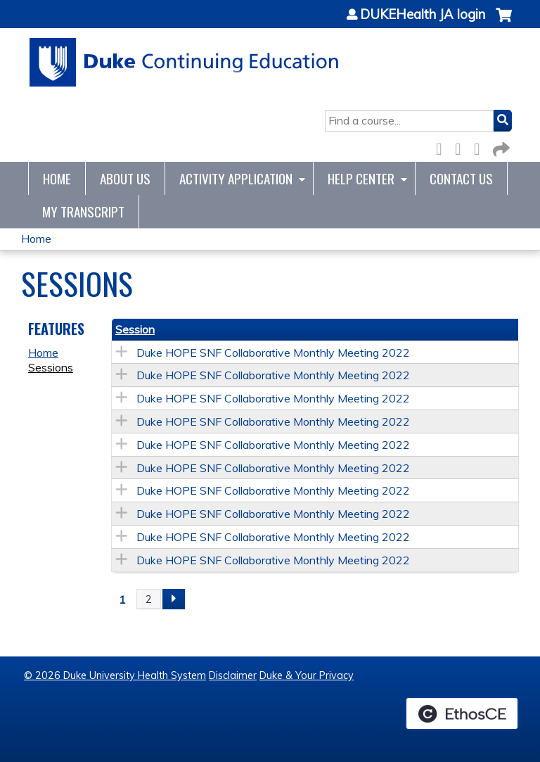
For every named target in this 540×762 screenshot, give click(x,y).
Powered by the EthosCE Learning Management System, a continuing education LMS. (462, 713)
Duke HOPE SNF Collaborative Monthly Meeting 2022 (273, 352)
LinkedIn (481, 147)
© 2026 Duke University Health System (115, 675)
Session (135, 329)
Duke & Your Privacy (306, 675)
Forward (500, 147)
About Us (125, 178)
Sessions (50, 367)
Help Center (361, 178)
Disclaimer (233, 675)
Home (57, 178)
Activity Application (235, 178)
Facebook (443, 147)
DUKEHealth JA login (422, 14)
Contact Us (461, 178)
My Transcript (83, 211)
